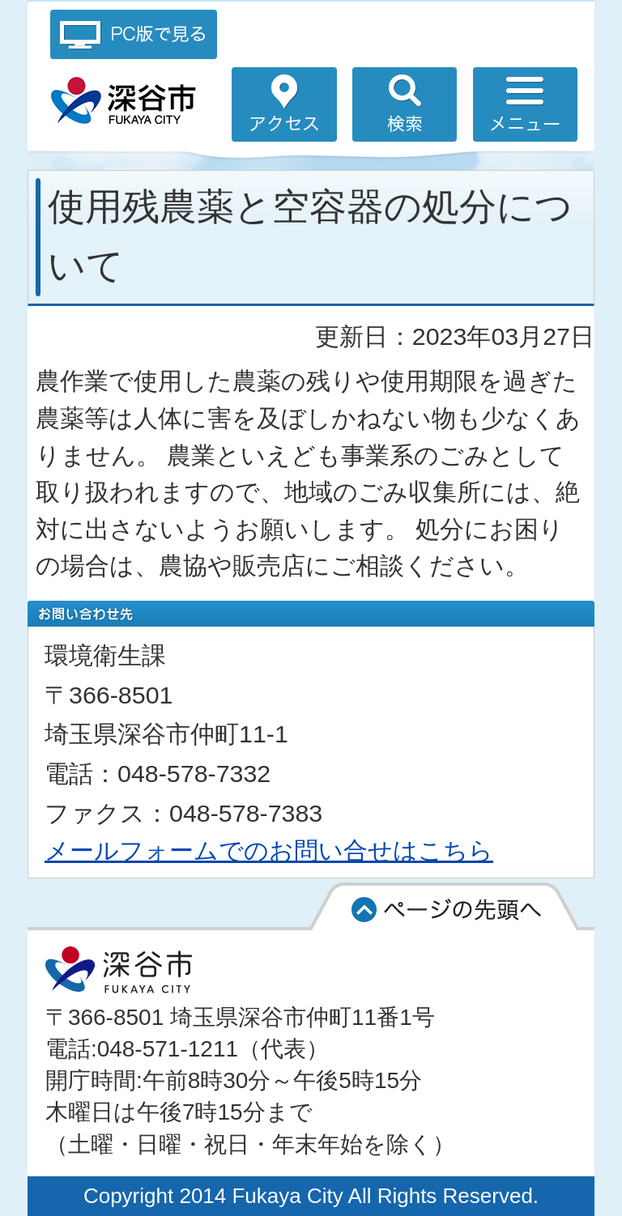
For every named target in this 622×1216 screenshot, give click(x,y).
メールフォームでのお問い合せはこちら (269, 850)
